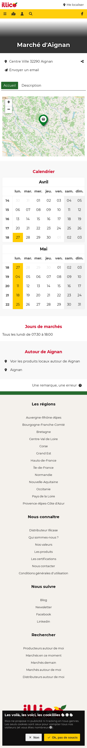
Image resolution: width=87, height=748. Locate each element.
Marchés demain (43, 662)
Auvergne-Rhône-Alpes (43, 417)
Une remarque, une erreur (57, 385)
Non (33, 737)
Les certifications (43, 559)
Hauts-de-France (43, 460)
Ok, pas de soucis (62, 737)
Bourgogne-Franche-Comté (43, 424)
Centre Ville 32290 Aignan (29, 61)
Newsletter (43, 607)
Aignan (13, 370)
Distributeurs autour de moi (43, 677)
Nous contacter (43, 566)
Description (31, 85)
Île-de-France (43, 467)
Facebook (43, 614)
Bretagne (43, 432)
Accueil (9, 85)
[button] (43, 121)
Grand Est (43, 453)
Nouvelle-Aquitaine (43, 482)
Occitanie (43, 489)
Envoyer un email (22, 70)
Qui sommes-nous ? (43, 537)
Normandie (43, 475)
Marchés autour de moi (43, 670)
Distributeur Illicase (43, 530)
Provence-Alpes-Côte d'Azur (43, 503)
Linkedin (43, 621)
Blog (43, 600)
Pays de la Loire (43, 496)
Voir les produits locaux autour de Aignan (42, 361)
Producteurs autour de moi (43, 648)
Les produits (43, 551)
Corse (43, 446)
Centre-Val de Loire (43, 439)
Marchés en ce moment (43, 655)
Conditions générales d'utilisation (43, 573)
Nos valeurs (43, 544)
